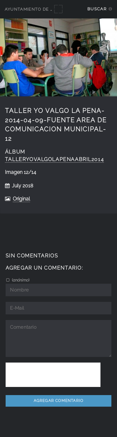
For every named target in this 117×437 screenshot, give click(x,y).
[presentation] (53, 375)
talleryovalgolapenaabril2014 (54, 159)
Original (21, 199)
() (20, 279)
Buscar (96, 9)
